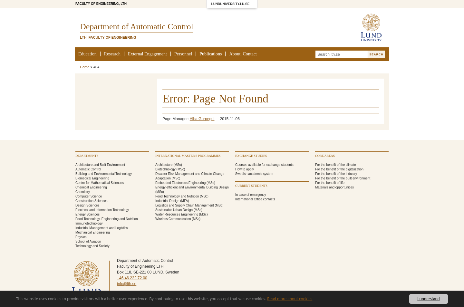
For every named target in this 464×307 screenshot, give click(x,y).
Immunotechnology (89, 223)
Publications (210, 54)
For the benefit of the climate (335, 165)
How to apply (244, 169)
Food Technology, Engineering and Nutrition (106, 219)
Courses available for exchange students (264, 165)
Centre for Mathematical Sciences (99, 183)
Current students (251, 185)
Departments (86, 156)
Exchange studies (251, 156)
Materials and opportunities (334, 187)
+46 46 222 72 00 (132, 278)
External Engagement (147, 54)
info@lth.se (126, 284)
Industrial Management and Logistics (101, 228)
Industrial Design (167, 201)
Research (112, 54)
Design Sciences (87, 205)
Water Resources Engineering (176, 214)
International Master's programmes (188, 156)
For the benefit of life (329, 183)
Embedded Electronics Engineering (180, 183)
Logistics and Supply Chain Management (184, 205)
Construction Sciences (91, 201)
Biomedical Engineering (92, 178)
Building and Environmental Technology (103, 174)
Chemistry (82, 192)
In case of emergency (250, 195)
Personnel (183, 54)
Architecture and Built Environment (100, 165)
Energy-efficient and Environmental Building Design (192, 187)
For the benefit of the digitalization (339, 169)
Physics (80, 237)
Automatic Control (88, 169)
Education (87, 54)
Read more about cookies (289, 299)
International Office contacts (255, 199)
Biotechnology (165, 169)
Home (84, 67)
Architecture (163, 165)
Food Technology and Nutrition (177, 196)
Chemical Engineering (91, 187)
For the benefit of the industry (336, 174)
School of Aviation (88, 241)
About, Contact (243, 54)
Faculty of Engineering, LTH (101, 3)
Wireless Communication (173, 219)
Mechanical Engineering (92, 232)
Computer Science (88, 196)
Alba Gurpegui (202, 119)
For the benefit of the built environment (342, 178)
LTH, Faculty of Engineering (108, 37)
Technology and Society (92, 246)
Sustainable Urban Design (174, 210)
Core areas (325, 156)
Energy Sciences (87, 214)
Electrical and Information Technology (102, 210)
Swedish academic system (254, 174)
